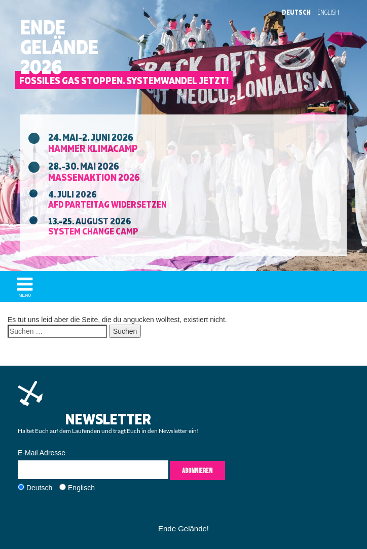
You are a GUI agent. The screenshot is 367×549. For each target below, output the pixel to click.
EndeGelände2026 (59, 47)
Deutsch (296, 12)
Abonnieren (197, 470)
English (328, 12)
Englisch (81, 488)
